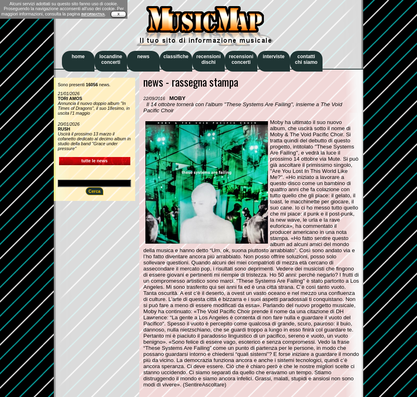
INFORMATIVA (93, 14)
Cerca (94, 191)
